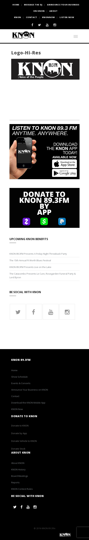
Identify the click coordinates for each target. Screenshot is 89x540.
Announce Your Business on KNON (29, 389)
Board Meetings (19, 476)
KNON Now (17, 409)
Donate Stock (18, 448)
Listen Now (67, 17)
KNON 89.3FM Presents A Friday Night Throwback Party (38, 253)
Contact (31, 17)
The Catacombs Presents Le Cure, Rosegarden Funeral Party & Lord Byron (42, 275)
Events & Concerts (20, 383)
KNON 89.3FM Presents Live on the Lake (30, 267)
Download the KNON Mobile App (28, 402)
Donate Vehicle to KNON (24, 441)
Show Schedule (19, 376)
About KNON (17, 463)
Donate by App (19, 433)
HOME (15, 4)
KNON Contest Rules (22, 488)
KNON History (18, 469)
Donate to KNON (20, 425)
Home (14, 370)
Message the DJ (33, 4)
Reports (15, 482)
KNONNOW (48, 17)
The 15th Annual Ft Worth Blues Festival (30, 260)
